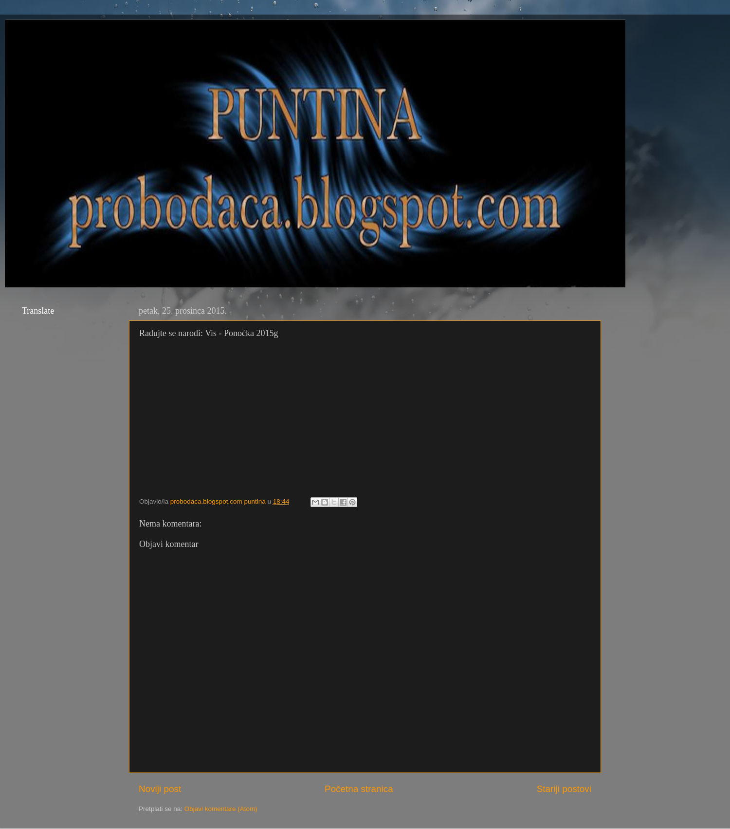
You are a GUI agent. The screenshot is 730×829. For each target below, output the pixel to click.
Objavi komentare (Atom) (220, 808)
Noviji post (160, 789)
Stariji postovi (564, 789)
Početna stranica (359, 789)
